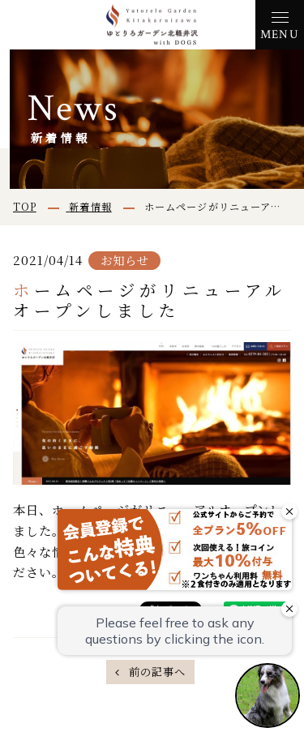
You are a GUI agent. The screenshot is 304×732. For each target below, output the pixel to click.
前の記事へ (156, 671)
